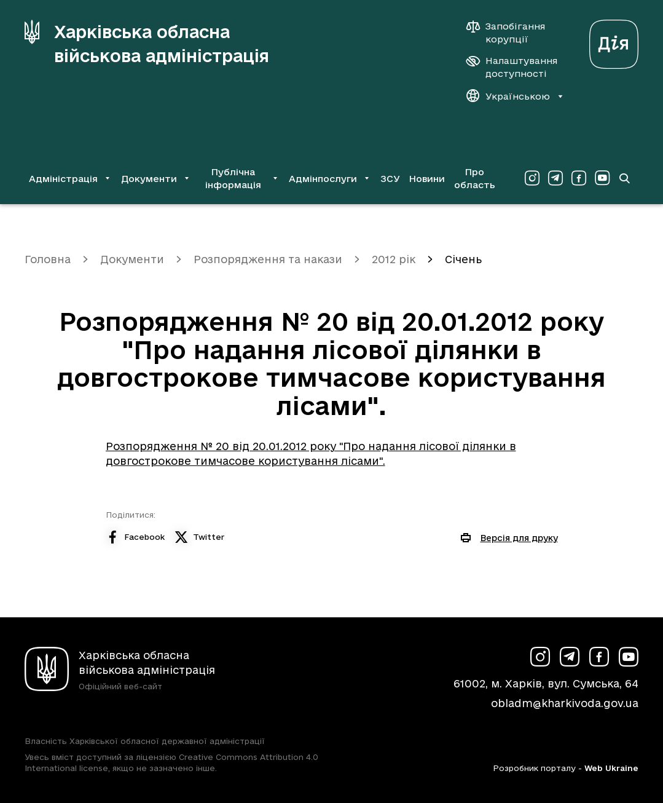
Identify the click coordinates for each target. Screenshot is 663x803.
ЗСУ (390, 178)
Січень (463, 259)
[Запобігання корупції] (512, 32)
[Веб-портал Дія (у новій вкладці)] (613, 41)
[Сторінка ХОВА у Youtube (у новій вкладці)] (602, 178)
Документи (132, 259)
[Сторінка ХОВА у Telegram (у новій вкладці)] (555, 178)
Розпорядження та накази (268, 259)
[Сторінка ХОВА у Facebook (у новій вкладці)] (578, 178)
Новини (427, 178)
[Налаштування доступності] (512, 67)
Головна (48, 259)
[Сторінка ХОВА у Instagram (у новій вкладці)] (532, 178)
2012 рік (393, 259)
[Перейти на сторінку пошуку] (624, 178)
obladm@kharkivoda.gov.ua (564, 703)
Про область (474, 178)
